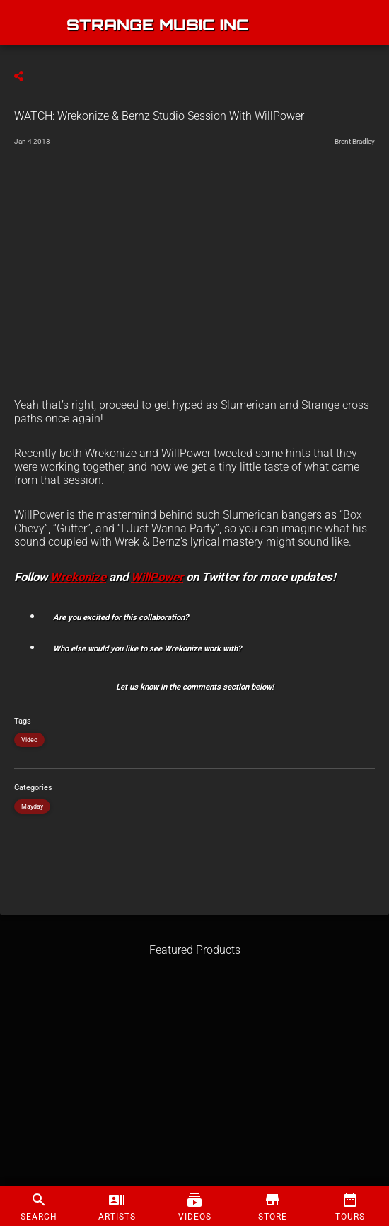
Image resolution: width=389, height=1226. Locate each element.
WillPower (157, 577)
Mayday (32, 806)
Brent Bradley (355, 141)
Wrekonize (78, 577)
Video (29, 739)
